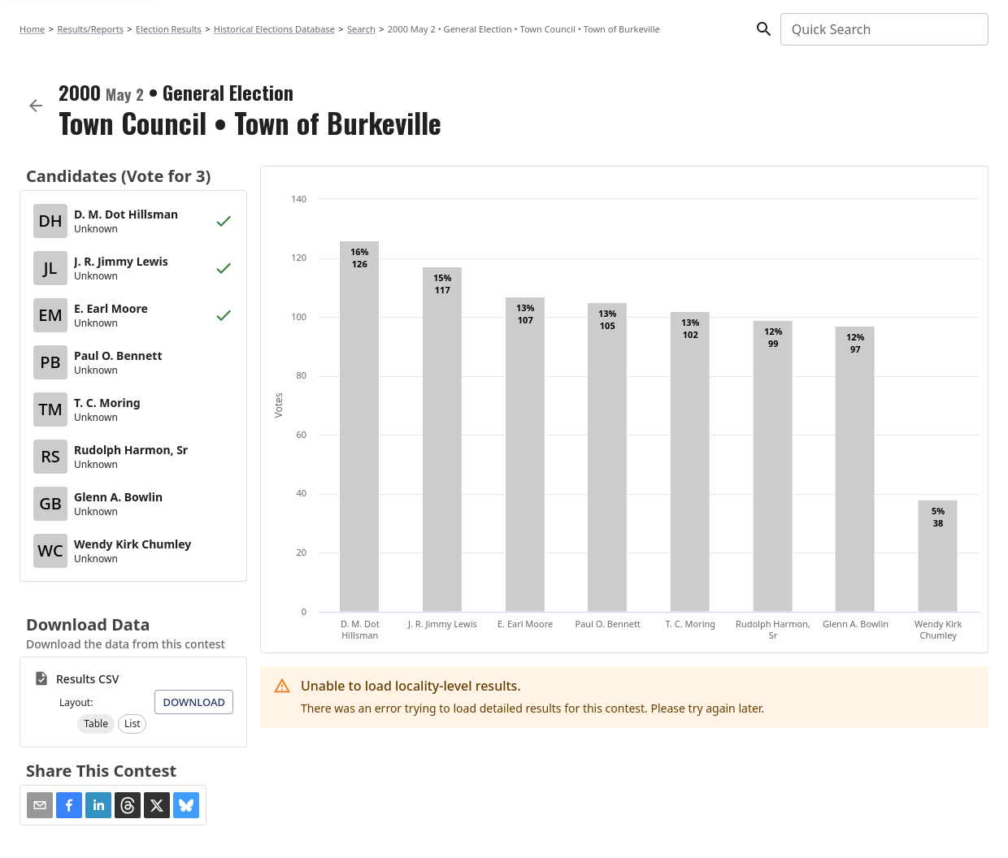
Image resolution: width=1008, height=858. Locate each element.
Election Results (169, 29)
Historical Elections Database (274, 29)
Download (194, 702)
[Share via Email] (40, 805)
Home (32, 29)
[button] (96, 724)
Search (361, 29)
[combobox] (883, 29)
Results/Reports (90, 29)
